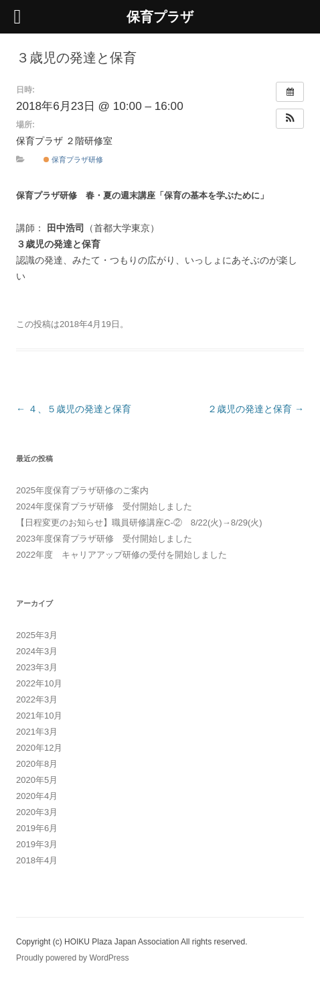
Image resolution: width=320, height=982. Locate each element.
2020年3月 (37, 812)
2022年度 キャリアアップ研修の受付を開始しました (121, 555)
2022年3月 (37, 699)
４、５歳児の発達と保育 (73, 409)
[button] (289, 118)
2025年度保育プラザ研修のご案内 (82, 490)
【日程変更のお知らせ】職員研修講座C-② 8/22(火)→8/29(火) (139, 522)
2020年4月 (37, 796)
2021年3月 (37, 732)
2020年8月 (37, 764)
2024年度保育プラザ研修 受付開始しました (104, 506)
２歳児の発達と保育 (256, 409)
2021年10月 (39, 716)
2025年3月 (37, 635)
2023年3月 (37, 667)
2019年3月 (37, 844)
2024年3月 (37, 651)
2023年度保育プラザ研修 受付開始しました (104, 539)
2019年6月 (37, 828)
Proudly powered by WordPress (72, 958)
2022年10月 (39, 683)
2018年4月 (37, 860)
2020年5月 (37, 780)
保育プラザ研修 (73, 160)
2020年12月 (39, 748)
